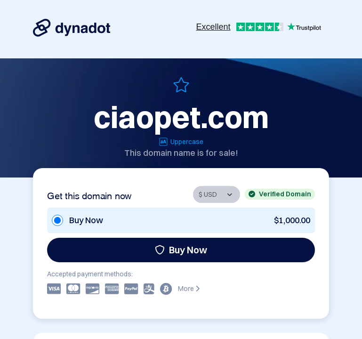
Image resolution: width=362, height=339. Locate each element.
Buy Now (181, 250)
